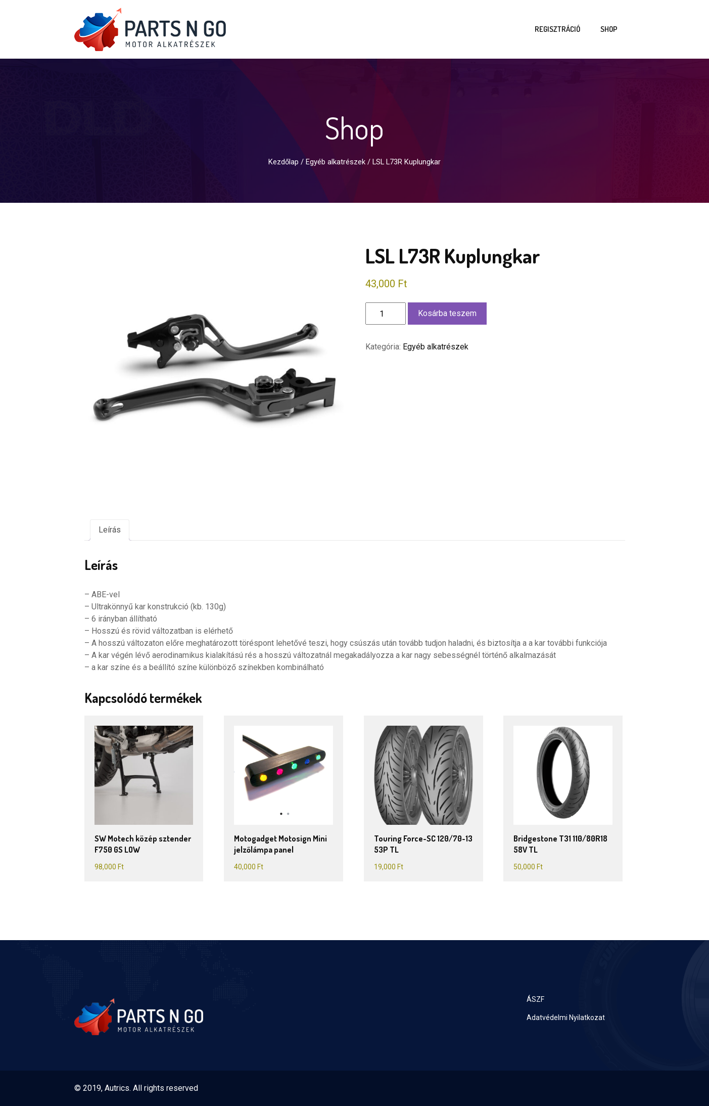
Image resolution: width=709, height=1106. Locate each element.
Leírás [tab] (110, 530)
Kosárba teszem (447, 313)
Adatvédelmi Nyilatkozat (566, 1017)
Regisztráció (557, 29)
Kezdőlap (283, 161)
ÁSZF (535, 999)
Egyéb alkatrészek (335, 161)
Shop (609, 29)
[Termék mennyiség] (385, 313)
